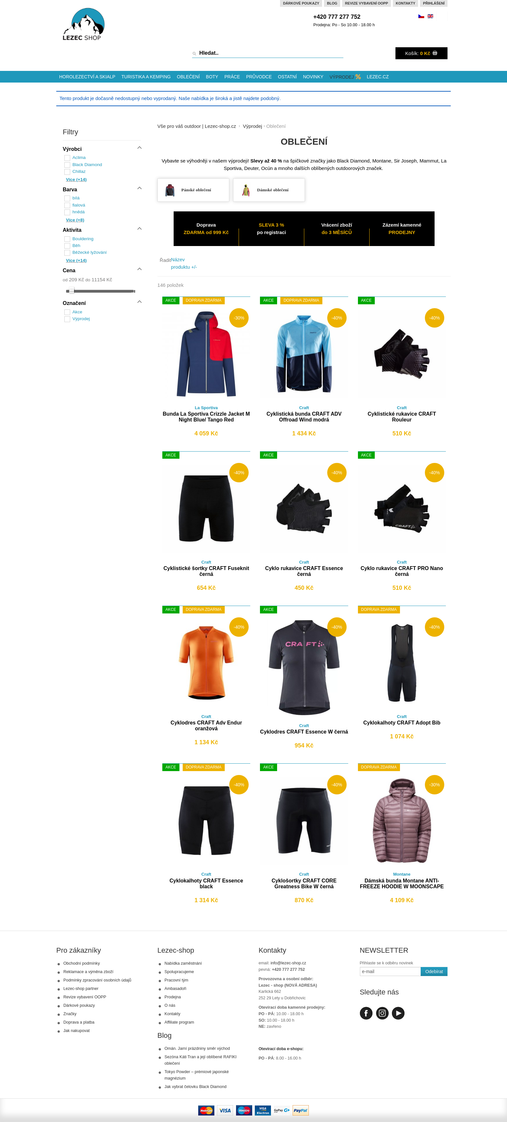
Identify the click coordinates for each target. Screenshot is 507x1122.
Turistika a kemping (146, 76)
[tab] (102, 149)
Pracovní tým (176, 980)
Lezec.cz (378, 76)
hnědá (78, 211)
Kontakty (405, 3)
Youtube (398, 1013)
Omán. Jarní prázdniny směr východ (197, 1048)
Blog (332, 3)
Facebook (366, 1013)
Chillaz (79, 171)
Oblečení (188, 76)
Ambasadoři (175, 988)
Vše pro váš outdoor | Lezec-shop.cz (196, 126)
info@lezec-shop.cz (288, 963)
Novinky (313, 76)
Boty (212, 76)
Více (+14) (76, 178)
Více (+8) (75, 219)
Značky (70, 1014)
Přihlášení (434, 3)
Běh (76, 244)
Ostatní (287, 76)
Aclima (79, 157)
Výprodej (341, 77)
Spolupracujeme (179, 972)
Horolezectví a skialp (87, 76)
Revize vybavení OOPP (366, 3)
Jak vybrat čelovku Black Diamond (196, 1086)
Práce (232, 76)
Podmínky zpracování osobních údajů (97, 980)
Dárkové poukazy (301, 3)
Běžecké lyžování (89, 251)
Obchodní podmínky (81, 963)
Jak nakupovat (76, 1030)
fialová (78, 204)
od (65, 277)
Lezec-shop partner (81, 988)
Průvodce (259, 76)
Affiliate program (179, 1022)
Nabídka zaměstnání (183, 963)
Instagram (382, 1013)
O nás (170, 1005)
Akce (77, 310)
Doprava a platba (78, 1022)
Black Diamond (87, 164)
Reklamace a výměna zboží (88, 972)
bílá (76, 197)
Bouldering (82, 237)
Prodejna (173, 997)
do (87, 277)
